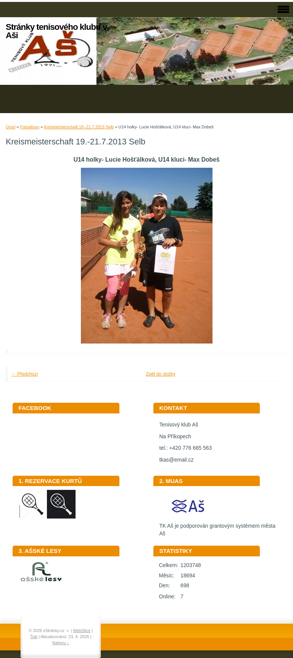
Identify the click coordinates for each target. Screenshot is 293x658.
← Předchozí (24, 374)
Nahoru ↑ (60, 642)
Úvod (10, 127)
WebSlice (81, 630)
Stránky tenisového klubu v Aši (56, 31)
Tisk (33, 636)
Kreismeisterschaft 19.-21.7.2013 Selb (79, 127)
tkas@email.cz (176, 460)
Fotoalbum (29, 127)
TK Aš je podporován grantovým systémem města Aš (217, 527)
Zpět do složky (160, 374)
